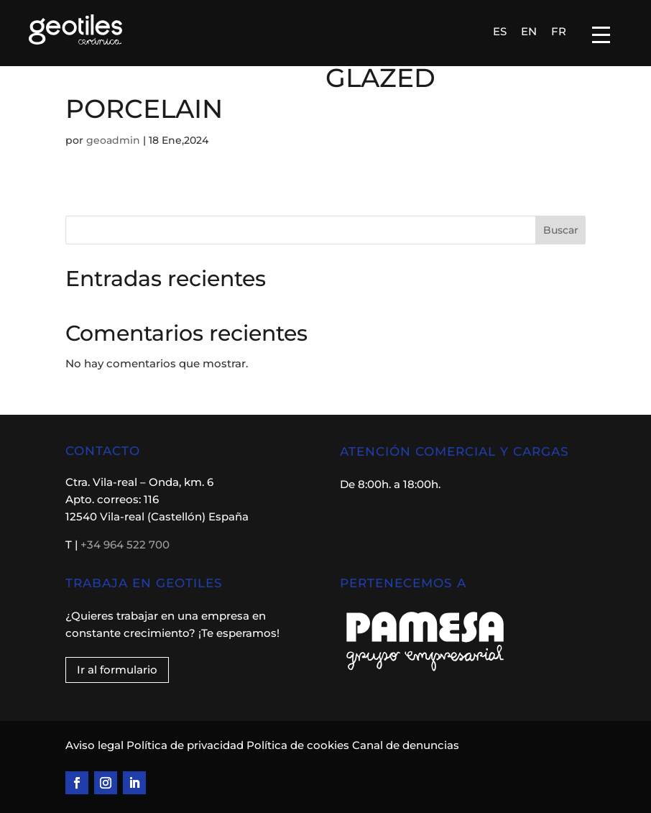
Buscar (560, 230)
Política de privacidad (185, 745)
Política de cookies (297, 745)
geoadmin (113, 140)
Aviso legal (95, 745)
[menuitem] (500, 31)
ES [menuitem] (500, 31)
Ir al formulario (117, 669)
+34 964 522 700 (125, 544)
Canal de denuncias (405, 745)
